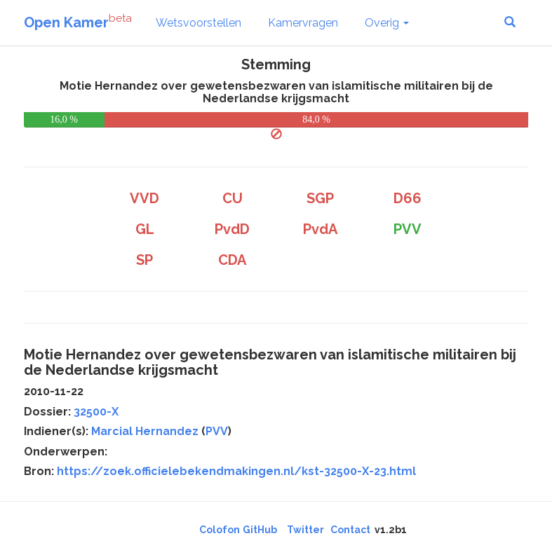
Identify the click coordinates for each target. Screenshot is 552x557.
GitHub (260, 529)
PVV (217, 431)
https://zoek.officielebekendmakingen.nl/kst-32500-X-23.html (236, 471)
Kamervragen (303, 22)
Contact (350, 529)
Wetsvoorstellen (198, 22)
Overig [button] (387, 22)
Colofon (219, 529)
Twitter (305, 529)
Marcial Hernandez (144, 431)
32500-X (96, 411)
